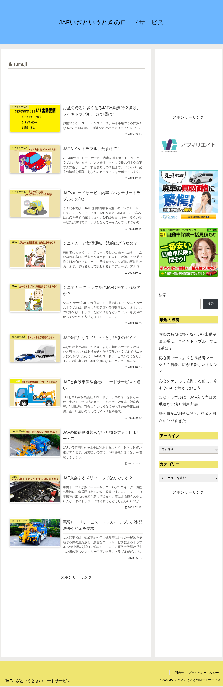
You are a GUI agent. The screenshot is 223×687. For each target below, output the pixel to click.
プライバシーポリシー (203, 673)
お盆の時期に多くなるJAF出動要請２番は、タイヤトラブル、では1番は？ (188, 341)
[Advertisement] (76, 83)
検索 (162, 295)
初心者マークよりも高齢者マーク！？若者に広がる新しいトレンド (188, 365)
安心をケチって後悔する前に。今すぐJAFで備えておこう (188, 384)
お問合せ (178, 673)
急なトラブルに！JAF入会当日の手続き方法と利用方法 (187, 401)
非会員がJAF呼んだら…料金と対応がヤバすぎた (187, 417)
